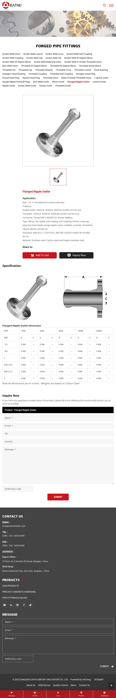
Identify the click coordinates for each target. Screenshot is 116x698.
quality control (60, 685)
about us (30, 685)
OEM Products (10, 586)
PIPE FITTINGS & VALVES (14, 598)
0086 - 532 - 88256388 (13, 536)
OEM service (44, 685)
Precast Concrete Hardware (19, 592)
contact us (84, 685)
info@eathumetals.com (13, 526)
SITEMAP (99, 679)
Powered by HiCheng (80, 679)
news (73, 685)
